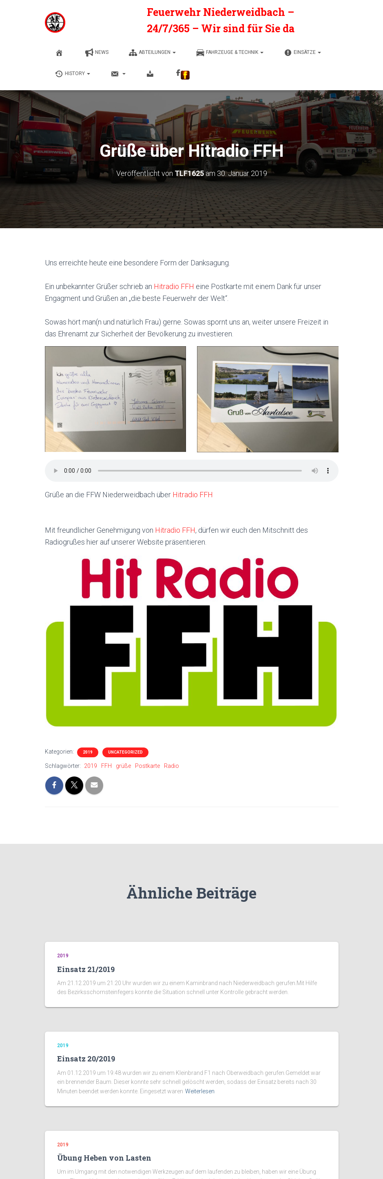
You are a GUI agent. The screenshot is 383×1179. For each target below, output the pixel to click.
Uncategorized (125, 751)
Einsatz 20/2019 (86, 1058)
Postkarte (147, 765)
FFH (106, 765)
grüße (123, 765)
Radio (171, 765)
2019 (88, 751)
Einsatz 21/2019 (86, 968)
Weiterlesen (200, 1090)
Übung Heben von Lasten (104, 1157)
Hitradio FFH (174, 285)
